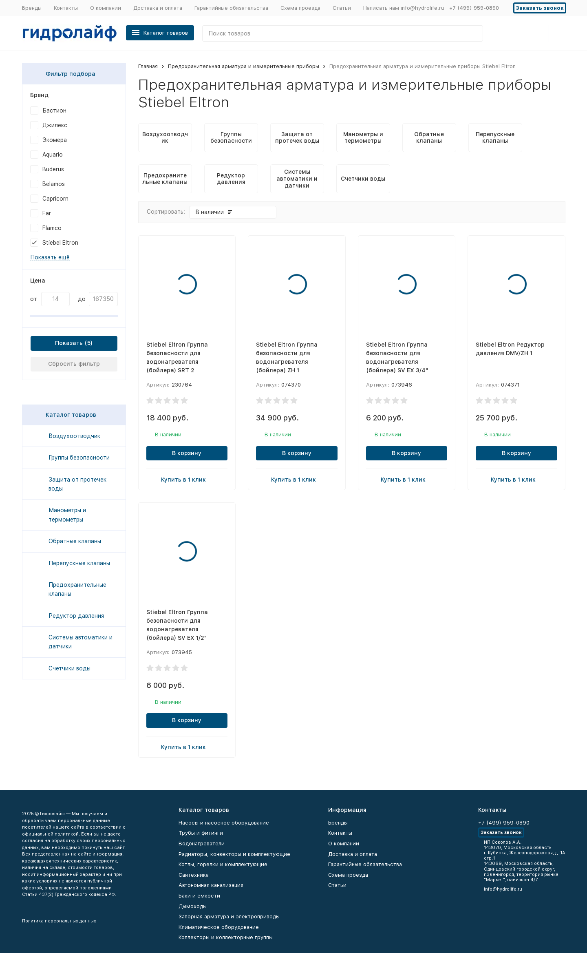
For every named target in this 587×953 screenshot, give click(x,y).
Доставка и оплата (157, 8)
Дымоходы (193, 906)
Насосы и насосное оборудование (224, 823)
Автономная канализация (211, 885)
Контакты (66, 8)
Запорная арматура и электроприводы (229, 916)
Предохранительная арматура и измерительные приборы (243, 66)
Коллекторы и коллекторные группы (226, 937)
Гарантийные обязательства (231, 8)
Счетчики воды (69, 668)
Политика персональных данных (59, 921)
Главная (148, 66)
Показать (69, 343)
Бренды (32, 8)
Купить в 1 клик (186, 479)
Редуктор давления (76, 615)
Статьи (342, 8)
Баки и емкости (199, 896)
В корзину (186, 453)
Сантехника (194, 875)
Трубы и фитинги (201, 833)
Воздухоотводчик (74, 436)
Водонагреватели (202, 843)
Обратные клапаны (75, 541)
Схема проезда (300, 8)
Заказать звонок (540, 8)
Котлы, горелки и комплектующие (223, 864)
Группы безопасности (79, 457)
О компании (105, 8)
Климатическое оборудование (219, 927)
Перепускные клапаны (79, 563)
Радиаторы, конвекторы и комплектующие (234, 854)
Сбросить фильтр (74, 363)
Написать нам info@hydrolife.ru (403, 8)
